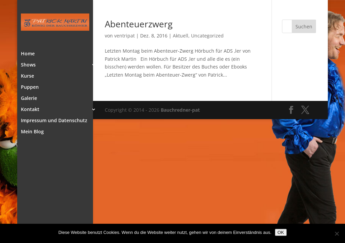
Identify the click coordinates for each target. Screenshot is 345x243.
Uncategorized (207, 35)
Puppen (30, 87)
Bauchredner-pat (180, 110)
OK (281, 232)
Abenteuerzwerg (138, 24)
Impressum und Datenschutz (54, 121)
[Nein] (336, 233)
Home (28, 54)
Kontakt (30, 109)
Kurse (27, 76)
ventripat (124, 35)
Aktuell (180, 35)
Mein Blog (32, 132)
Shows (28, 65)
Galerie (29, 98)
